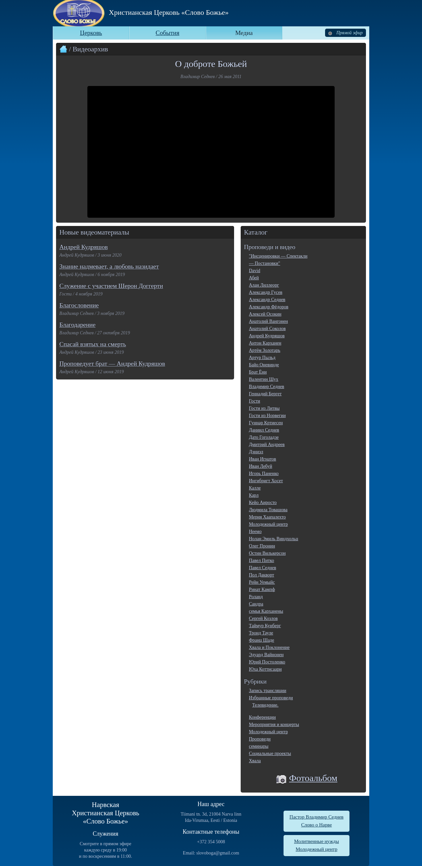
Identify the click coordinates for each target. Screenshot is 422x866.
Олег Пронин (262, 546)
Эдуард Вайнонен (266, 654)
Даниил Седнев (264, 430)
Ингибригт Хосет (266, 480)
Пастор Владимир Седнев (316, 817)
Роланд (256, 596)
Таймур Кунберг (265, 625)
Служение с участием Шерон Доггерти (111, 285)
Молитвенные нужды (316, 841)
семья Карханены (266, 611)
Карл (253, 495)
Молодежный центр (268, 524)
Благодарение (77, 324)
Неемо (255, 531)
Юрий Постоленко (267, 661)
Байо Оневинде (264, 364)
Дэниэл (256, 451)
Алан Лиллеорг (264, 285)
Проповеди (260, 739)
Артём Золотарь (264, 350)
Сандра (256, 603)
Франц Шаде (261, 640)
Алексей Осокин (265, 314)
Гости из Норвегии (267, 415)
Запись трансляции (267, 690)
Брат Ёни (258, 372)
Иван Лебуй (260, 466)
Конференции (262, 717)
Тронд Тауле (261, 632)
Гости (254, 401)
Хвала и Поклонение (269, 647)
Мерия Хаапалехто (267, 517)
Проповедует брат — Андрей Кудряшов (112, 363)
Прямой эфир (345, 32)
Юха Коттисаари (265, 669)
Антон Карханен (265, 343)
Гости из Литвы (264, 408)
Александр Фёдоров (268, 306)
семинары (258, 746)
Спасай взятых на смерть (92, 344)
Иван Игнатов (262, 459)
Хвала (255, 760)
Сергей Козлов (263, 618)
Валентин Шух (263, 379)
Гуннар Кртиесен (266, 422)
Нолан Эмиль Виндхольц (273, 538)
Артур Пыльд (262, 357)
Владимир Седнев (266, 386)
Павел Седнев (262, 567)
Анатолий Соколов (267, 328)
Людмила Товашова (268, 509)
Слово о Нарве (316, 824)
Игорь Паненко (264, 473)
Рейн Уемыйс (262, 582)
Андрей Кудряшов (83, 246)
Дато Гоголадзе (264, 437)
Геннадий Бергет (265, 393)
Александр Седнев (267, 299)
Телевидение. (265, 705)
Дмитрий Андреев (267, 444)
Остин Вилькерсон (267, 553)
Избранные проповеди (271, 697)
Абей (254, 277)
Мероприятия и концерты (274, 724)
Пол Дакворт (261, 575)
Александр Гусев (265, 292)
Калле (255, 488)
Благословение (79, 305)
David (254, 270)
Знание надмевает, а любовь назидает (109, 266)
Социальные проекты (270, 753)
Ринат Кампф (262, 589)
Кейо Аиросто (263, 502)
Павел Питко (261, 560)
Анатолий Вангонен (268, 321)
